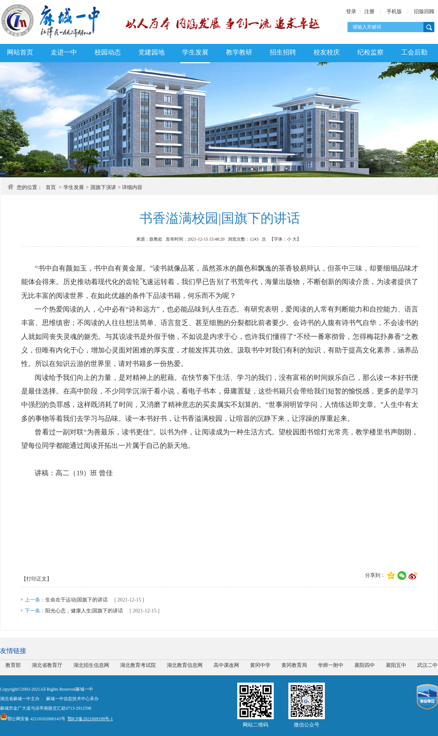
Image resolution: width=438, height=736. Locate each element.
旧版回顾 (424, 11)
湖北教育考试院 (138, 665)
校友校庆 (327, 52)
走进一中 (64, 52)
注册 (369, 11)
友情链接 (13, 650)
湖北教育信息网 (185, 665)
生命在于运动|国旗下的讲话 (76, 600)
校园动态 (108, 52)
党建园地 (151, 52)
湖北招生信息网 (91, 665)
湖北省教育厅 (47, 665)
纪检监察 (370, 52)
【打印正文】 (36, 579)
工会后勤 (414, 52)
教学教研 (239, 52)
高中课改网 (226, 665)
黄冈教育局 (294, 665)
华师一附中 (330, 665)
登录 (351, 11)
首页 (51, 187)
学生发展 (195, 52)
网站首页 (20, 52)
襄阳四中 (364, 665)
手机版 (394, 11)
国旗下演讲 (103, 187)
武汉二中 (427, 665)
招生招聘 (283, 52)
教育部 (13, 665)
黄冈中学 (260, 665)
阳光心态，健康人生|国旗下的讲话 (84, 611)
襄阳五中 (396, 665)
